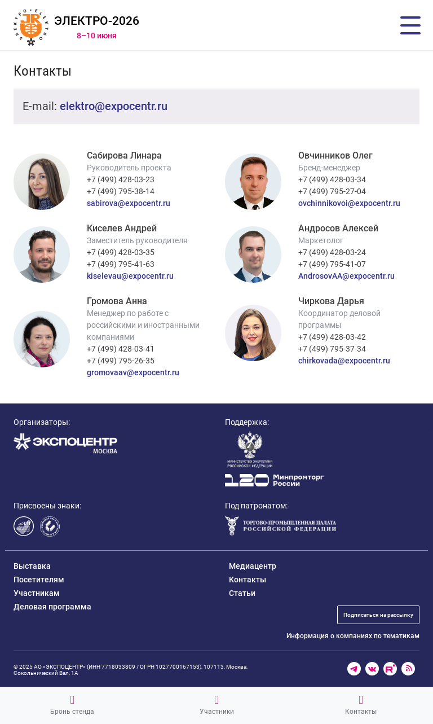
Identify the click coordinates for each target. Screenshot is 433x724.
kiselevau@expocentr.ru (130, 275)
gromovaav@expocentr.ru (133, 372)
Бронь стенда (72, 705)
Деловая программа (52, 606)
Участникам (37, 593)
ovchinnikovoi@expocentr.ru (349, 203)
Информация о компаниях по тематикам (352, 636)
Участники (217, 705)
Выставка (32, 566)
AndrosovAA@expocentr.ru (346, 275)
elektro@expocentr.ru (113, 106)
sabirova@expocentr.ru (128, 203)
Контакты (361, 705)
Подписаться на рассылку (378, 615)
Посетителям (39, 579)
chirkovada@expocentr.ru (344, 360)
